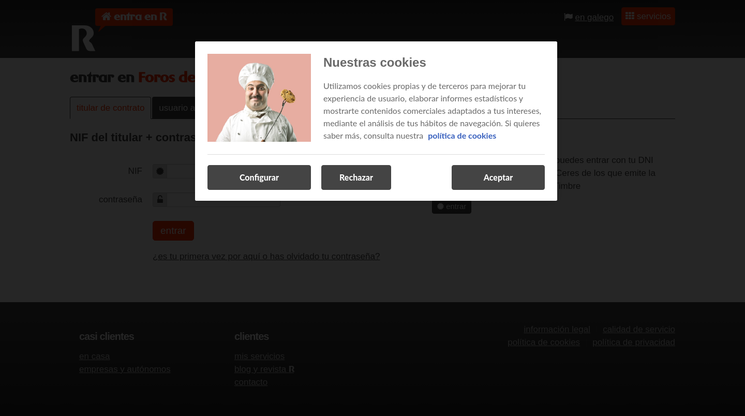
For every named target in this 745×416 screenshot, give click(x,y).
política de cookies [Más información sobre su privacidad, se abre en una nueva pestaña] (462, 135)
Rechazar (356, 177)
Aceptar (498, 177)
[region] (376, 121)
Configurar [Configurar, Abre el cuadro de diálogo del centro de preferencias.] (259, 177)
